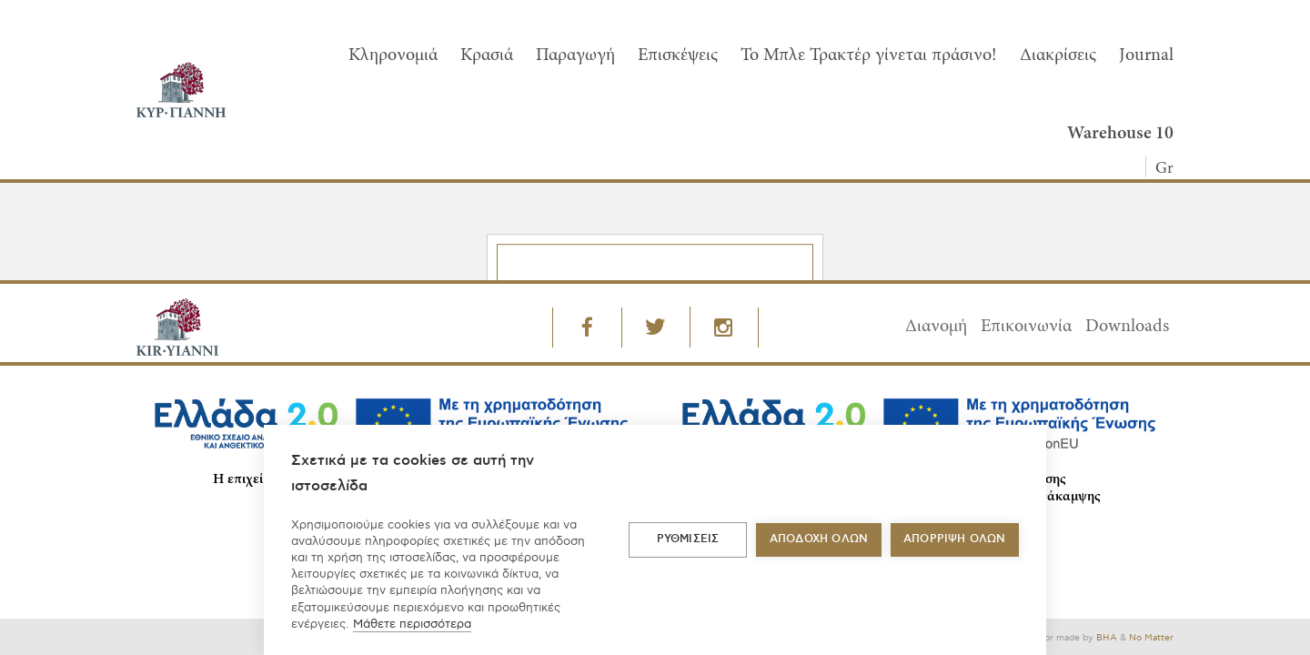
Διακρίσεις (1058, 55)
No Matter (1151, 637)
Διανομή (936, 326)
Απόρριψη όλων (954, 539)
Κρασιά (486, 55)
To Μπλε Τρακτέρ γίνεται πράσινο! (869, 55)
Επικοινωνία (1026, 326)
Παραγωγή (575, 55)
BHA (1106, 637)
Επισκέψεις (678, 55)
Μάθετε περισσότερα (412, 624)
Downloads (1127, 326)
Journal (1146, 55)
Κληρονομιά (393, 55)
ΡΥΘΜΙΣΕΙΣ (688, 539)
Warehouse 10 (1120, 134)
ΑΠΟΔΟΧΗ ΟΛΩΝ (819, 539)
